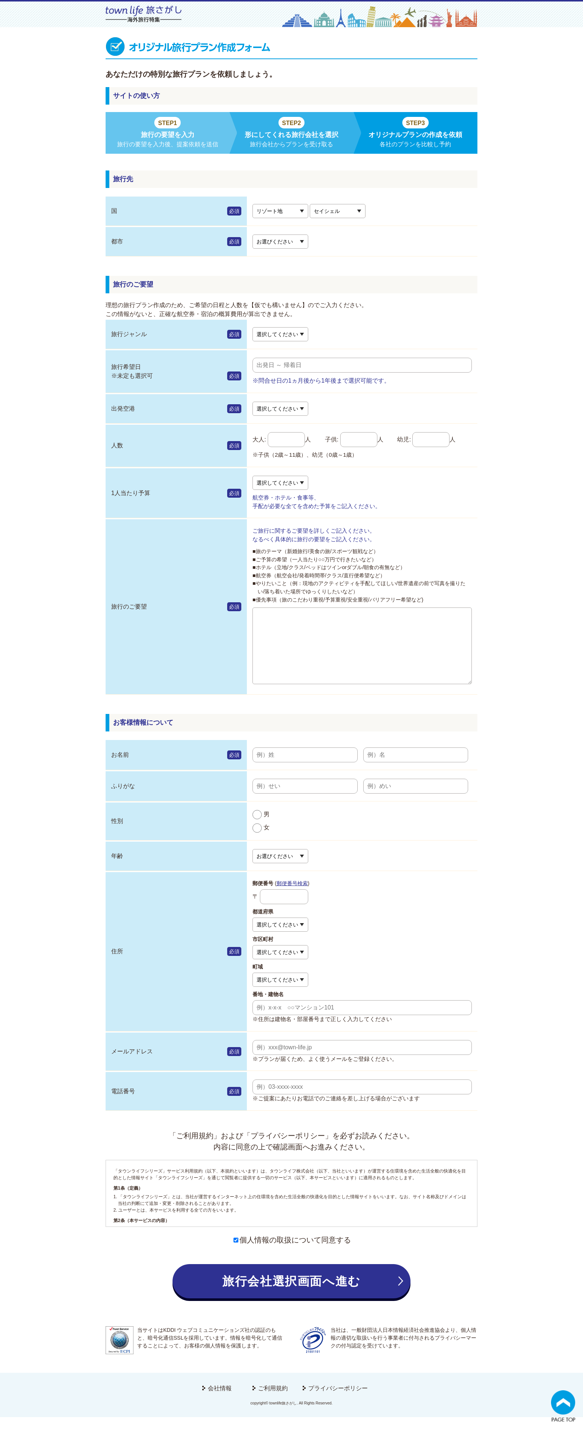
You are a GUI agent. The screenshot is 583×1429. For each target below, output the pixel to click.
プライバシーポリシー (338, 1400)
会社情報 (220, 1400)
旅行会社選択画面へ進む (291, 1293)
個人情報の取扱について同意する (292, 1252)
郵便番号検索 (292, 895)
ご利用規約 (273, 1400)
